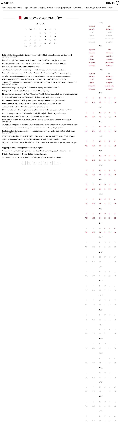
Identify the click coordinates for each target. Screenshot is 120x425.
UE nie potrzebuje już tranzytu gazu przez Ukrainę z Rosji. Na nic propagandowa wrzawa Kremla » (37, 151)
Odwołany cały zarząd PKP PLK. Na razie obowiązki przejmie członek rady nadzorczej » (34, 113)
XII (115, 102)
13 (30, 40)
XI (109, 102)
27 (30, 46)
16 (45, 40)
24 (50, 43)
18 (55, 40)
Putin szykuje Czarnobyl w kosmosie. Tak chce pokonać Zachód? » (26, 116)
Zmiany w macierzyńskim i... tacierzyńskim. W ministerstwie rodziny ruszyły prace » (32, 128)
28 (35, 46)
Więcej (110, 8)
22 (40, 43)
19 (26, 43)
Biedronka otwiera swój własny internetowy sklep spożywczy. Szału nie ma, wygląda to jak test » (37, 110)
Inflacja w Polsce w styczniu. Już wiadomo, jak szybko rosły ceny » (26, 91)
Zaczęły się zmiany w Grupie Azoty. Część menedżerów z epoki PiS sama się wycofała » (33, 70)
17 (50, 40)
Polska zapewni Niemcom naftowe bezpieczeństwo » (21, 66)
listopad (92, 65)
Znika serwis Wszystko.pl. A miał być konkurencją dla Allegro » (25, 107)
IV (105, 98)
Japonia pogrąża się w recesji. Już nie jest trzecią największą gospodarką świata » (31, 103)
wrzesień (92, 62)
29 (40, 46)
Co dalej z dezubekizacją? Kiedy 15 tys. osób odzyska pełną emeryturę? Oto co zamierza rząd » (36, 76)
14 (35, 40)
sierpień (109, 59)
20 (30, 43)
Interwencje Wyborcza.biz (63, 8)
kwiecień (109, 29)
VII (86, 102)
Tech (4, 8)
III (100, 98)
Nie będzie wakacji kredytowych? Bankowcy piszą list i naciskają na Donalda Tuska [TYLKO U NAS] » (38, 136)
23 (45, 43)
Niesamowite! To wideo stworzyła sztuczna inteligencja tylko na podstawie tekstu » (32, 157)
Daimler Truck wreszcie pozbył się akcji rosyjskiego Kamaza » (24, 154)
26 (26, 46)
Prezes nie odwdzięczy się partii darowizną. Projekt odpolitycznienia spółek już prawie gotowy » (37, 73)
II (93, 98)
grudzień (109, 65)
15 (40, 40)
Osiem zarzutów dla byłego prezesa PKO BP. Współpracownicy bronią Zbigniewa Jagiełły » (35, 139)
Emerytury (42, 8)
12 (26, 40)
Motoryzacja (11, 8)
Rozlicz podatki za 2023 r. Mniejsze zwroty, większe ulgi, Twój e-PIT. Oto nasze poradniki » (34, 79)
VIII (93, 102)
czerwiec (109, 56)
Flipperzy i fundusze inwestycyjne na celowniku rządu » (22, 148)
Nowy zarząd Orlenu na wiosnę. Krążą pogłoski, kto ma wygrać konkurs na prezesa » (33, 97)
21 (35, 43)
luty (109, 26)
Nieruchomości (79, 8)
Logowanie (112, 3)
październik (109, 62)
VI (115, 98)
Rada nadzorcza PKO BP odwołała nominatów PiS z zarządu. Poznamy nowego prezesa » (34, 63)
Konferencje (90, 8)
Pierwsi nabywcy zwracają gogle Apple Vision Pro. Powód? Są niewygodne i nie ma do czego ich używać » (40, 94)
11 (55, 37)
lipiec (92, 59)
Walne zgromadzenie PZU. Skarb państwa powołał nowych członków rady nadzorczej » (33, 100)
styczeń (92, 26)
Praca (19, 8)
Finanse (50, 8)
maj (91, 56)
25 (55, 43)
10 (50, 37)
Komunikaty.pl (101, 8)
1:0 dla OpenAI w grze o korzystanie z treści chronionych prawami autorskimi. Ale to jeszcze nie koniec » (40, 125)
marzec (92, 29)
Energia (25, 8)
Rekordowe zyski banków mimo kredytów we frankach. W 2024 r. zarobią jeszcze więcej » (34, 60)
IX (100, 102)
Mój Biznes (33, 8)
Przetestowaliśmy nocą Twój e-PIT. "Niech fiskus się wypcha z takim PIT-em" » (30, 88)
